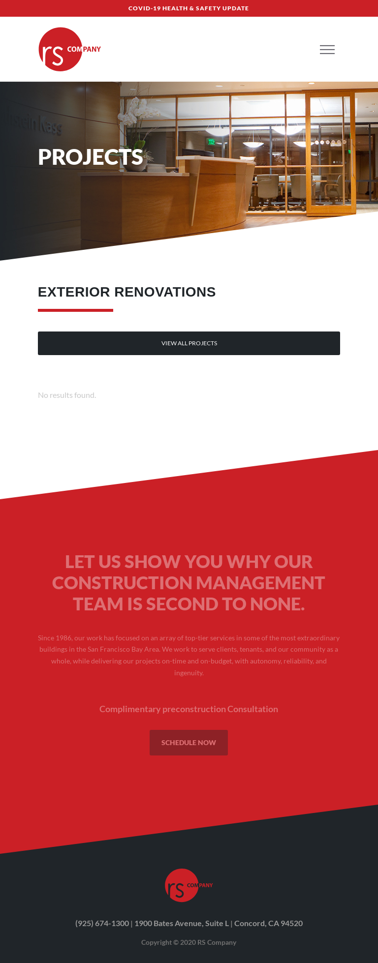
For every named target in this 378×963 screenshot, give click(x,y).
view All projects (189, 342)
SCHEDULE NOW (188, 742)
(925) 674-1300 (102, 923)
